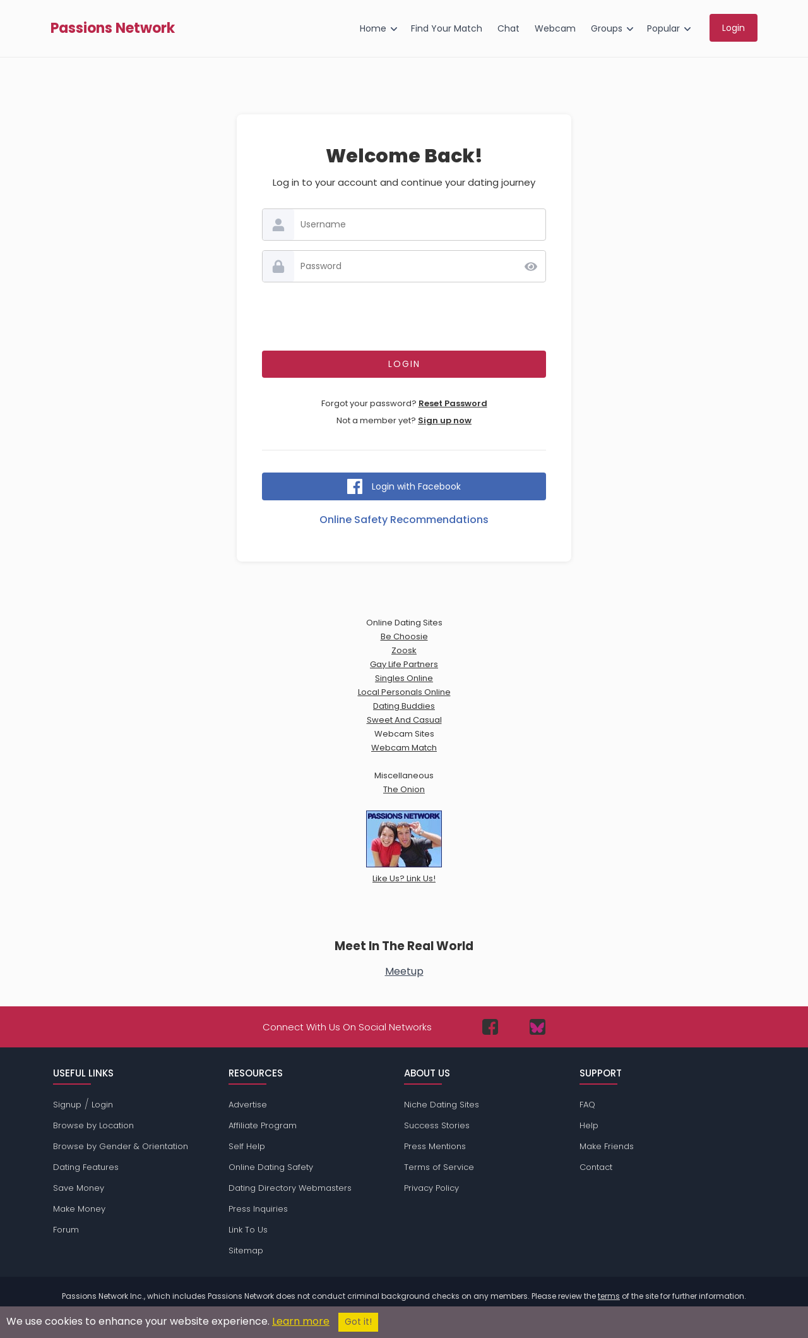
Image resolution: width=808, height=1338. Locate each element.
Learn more (301, 1321)
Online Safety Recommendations (404, 519)
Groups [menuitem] (606, 28)
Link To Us (248, 1230)
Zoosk (404, 650)
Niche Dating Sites (441, 1105)
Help (588, 1125)
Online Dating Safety (271, 1167)
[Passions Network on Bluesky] (537, 1027)
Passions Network (112, 28)
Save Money (78, 1188)
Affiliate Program (263, 1125)
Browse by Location (93, 1125)
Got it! (358, 1322)
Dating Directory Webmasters (290, 1188)
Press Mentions (435, 1146)
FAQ (587, 1105)
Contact (595, 1167)
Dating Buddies (404, 706)
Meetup (404, 971)
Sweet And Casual (404, 720)
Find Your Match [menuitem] (446, 28)
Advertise (248, 1105)
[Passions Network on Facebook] (490, 1027)
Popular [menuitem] (663, 28)
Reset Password (453, 403)
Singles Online (404, 678)
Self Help (247, 1146)
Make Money (79, 1209)
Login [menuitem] (733, 27)
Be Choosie (404, 636)
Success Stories (437, 1125)
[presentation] (404, 316)
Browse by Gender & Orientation (120, 1146)
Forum (66, 1230)
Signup (67, 1105)
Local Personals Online (404, 692)
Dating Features (86, 1167)
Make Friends (606, 1146)
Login (102, 1105)
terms (609, 1296)
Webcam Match (404, 748)
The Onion (404, 789)
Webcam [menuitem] (555, 28)
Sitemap (246, 1251)
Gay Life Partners (404, 664)
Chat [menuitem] (508, 28)
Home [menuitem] (373, 28)
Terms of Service (439, 1167)
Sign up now (445, 420)
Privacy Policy (431, 1188)
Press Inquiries (258, 1209)
